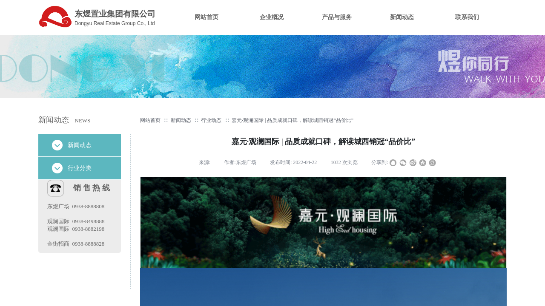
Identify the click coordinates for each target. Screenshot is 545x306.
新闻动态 (181, 120)
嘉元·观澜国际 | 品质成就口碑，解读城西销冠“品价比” (292, 120)
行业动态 (211, 120)
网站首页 (150, 120)
